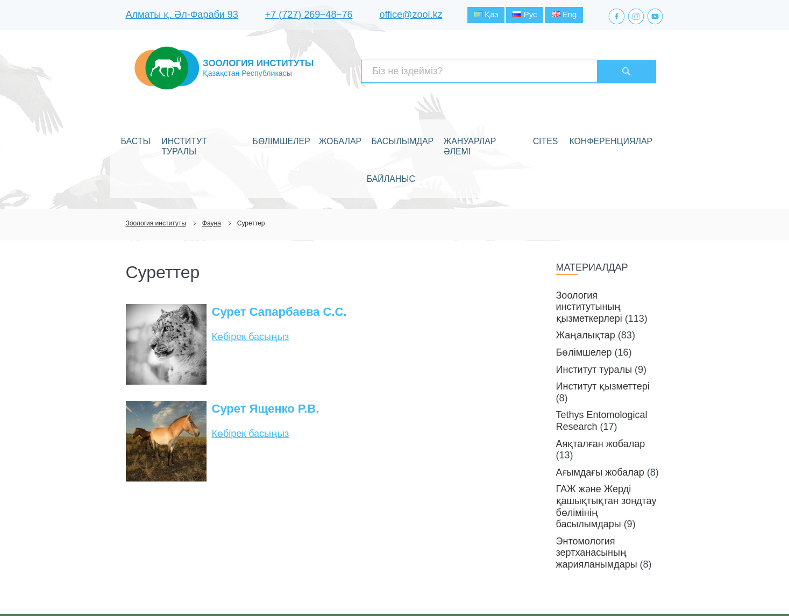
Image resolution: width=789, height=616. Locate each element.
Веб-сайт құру (599, 588)
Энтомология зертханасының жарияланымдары (596, 500)
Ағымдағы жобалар (600, 419)
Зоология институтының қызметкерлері (589, 254)
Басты (148, 130)
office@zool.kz (410, 15)
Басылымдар (379, 130)
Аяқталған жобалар (600, 391)
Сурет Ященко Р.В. (265, 356)
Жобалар (324, 130)
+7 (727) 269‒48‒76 (309, 15)
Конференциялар (557, 130)
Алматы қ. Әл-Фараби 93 (182, 15)
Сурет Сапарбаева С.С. (279, 259)
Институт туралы (204, 130)
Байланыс (622, 130)
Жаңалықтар (585, 283)
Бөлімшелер (272, 130)
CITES (503, 130)
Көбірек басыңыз (250, 284)
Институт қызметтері (603, 334)
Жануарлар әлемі (449, 130)
